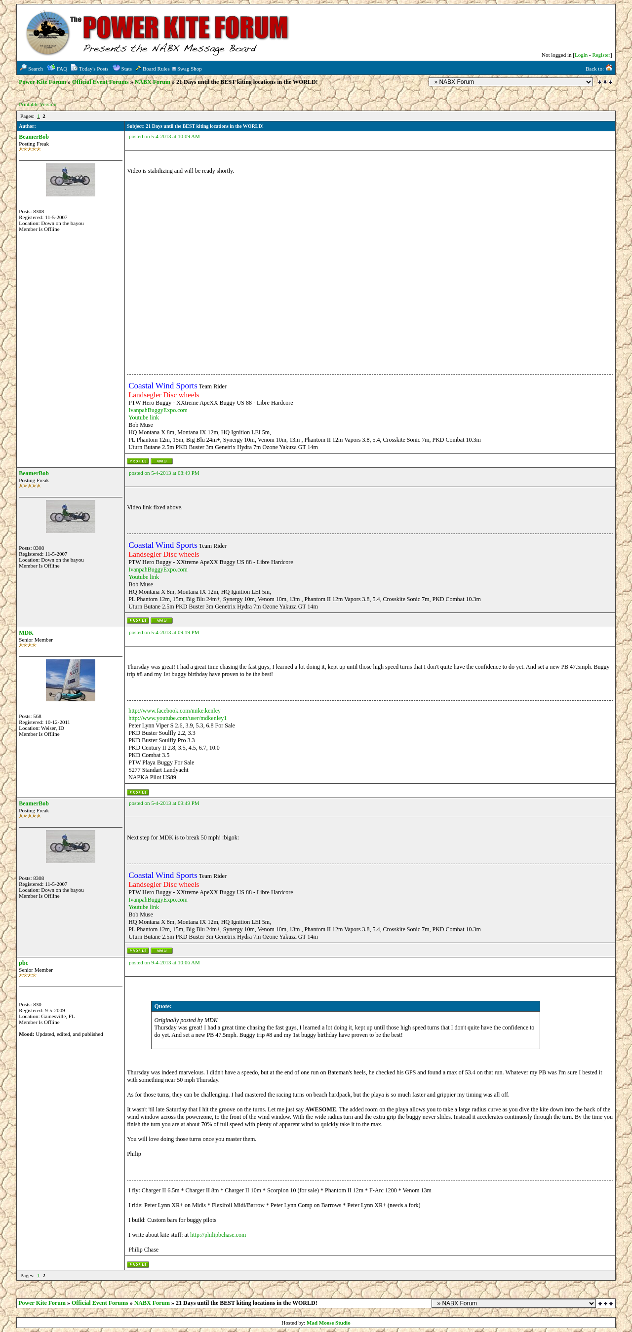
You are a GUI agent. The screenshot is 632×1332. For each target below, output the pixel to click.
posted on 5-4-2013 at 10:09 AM (164, 136)
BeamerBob (34, 136)
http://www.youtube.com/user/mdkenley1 (177, 718)
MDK (26, 632)
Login (581, 55)
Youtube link (143, 417)
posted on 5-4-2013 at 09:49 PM (164, 803)
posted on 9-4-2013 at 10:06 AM (164, 962)
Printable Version (37, 104)
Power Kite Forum (42, 81)
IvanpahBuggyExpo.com (158, 410)
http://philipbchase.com (218, 1234)
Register (601, 55)
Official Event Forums (100, 81)
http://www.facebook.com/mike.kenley (174, 710)
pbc (23, 962)
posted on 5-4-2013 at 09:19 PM (164, 632)
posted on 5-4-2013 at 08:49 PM (164, 473)
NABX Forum (152, 81)
